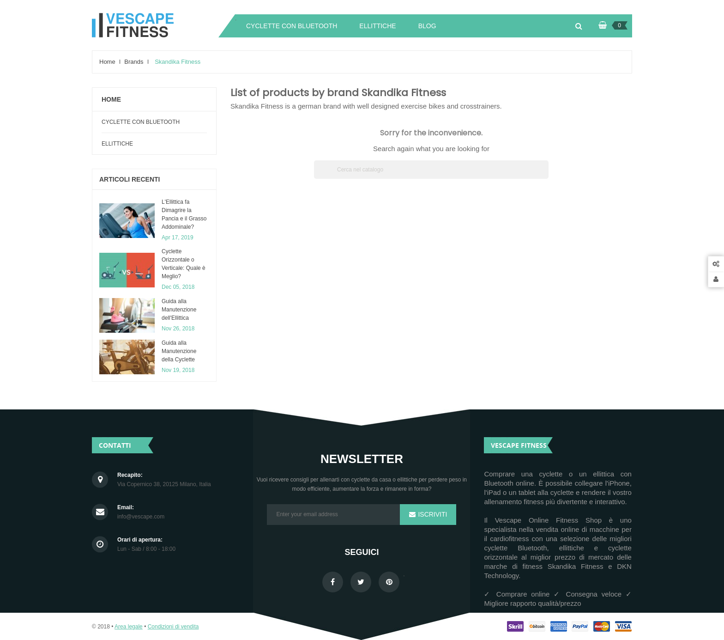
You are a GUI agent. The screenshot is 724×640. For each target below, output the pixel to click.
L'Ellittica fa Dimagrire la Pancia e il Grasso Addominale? (184, 214)
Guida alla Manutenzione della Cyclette (179, 351)
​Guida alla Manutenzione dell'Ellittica (179, 309)
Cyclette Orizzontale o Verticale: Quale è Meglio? (183, 264)
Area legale (129, 626)
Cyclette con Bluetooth (141, 122)
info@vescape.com (140, 517)
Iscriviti (431, 514)
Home (111, 99)
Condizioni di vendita (173, 626)
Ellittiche (117, 143)
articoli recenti (129, 179)
